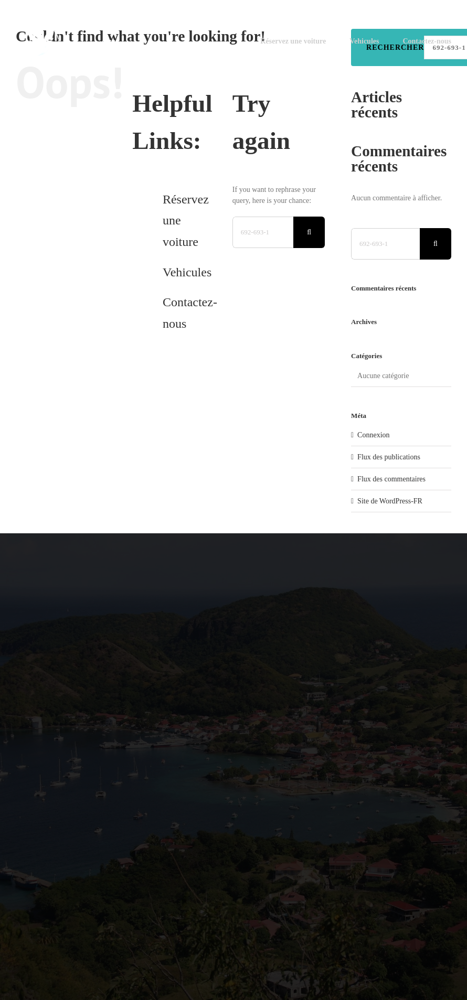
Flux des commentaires (391, 479)
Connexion (373, 435)
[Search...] (262, 232)
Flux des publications (388, 457)
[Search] (309, 232)
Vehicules (187, 272)
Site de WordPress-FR (389, 501)
